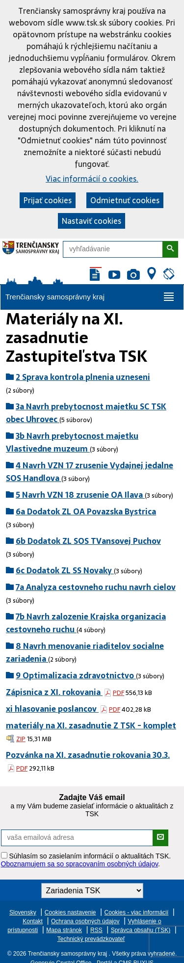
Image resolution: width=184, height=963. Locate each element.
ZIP (21, 739)
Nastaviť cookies (91, 220)
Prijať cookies (48, 200)
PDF (118, 693)
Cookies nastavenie (70, 912)
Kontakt (33, 921)
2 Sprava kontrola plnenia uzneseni (83, 377)
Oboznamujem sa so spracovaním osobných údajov (79, 864)
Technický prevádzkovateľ (91, 939)
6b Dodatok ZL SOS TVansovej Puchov (88, 541)
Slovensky (22, 912)
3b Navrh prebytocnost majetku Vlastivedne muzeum (72, 442)
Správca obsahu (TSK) (140, 930)
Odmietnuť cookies (124, 200)
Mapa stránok (64, 930)
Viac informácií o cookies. (92, 178)
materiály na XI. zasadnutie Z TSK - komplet (91, 725)
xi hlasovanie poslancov (52, 708)
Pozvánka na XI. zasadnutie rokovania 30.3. (88, 755)
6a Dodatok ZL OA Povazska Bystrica (86, 511)
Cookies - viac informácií (137, 912)
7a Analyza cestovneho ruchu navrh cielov (96, 587)
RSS (96, 930)
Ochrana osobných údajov (85, 921)
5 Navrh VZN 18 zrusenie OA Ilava (80, 494)
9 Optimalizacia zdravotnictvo (76, 675)
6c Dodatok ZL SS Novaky (65, 570)
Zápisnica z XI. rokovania (54, 692)
